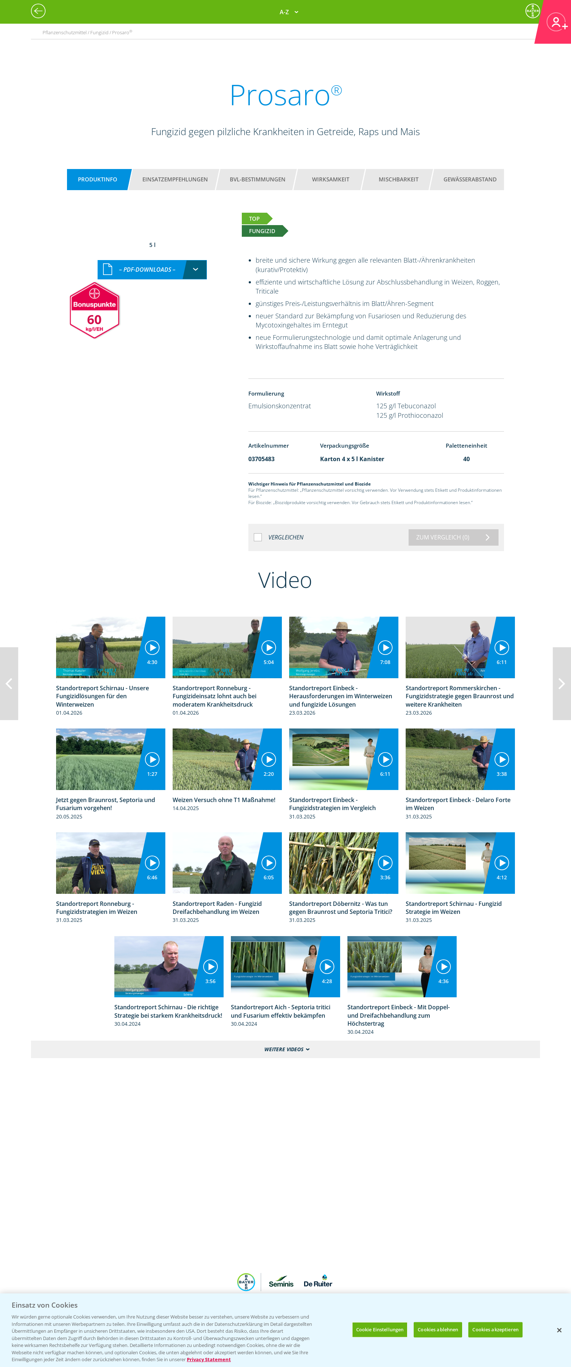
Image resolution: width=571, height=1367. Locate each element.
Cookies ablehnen (438, 1329)
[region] (285, 1330)
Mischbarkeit (398, 179)
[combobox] (152, 269)
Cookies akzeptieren (495, 1329)
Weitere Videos (283, 1049)
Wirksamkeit (330, 179)
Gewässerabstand (470, 179)
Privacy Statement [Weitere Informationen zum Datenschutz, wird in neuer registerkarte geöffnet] (209, 1359)
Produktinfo (97, 179)
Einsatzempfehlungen (175, 179)
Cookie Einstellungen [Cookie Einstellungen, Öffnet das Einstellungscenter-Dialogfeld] (380, 1329)
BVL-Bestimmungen (258, 179)
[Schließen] (559, 1330)
